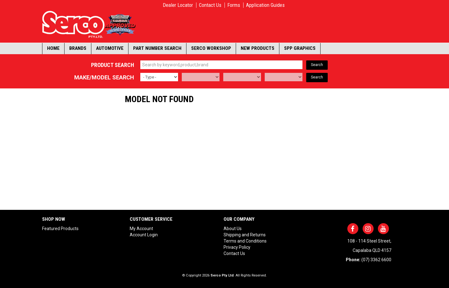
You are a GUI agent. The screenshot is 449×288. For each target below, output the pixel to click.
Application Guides (265, 5)
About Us (233, 228)
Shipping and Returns (245, 234)
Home (53, 48)
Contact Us (210, 5)
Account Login (144, 234)
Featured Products (60, 228)
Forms (233, 5)
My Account (141, 228)
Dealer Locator (178, 5)
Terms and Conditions (245, 240)
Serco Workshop (211, 48)
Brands (77, 48)
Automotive (109, 48)
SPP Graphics (300, 48)
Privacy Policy (237, 247)
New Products (257, 48)
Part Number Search (157, 48)
